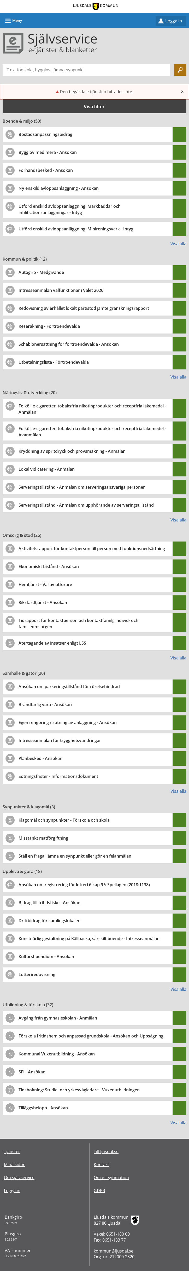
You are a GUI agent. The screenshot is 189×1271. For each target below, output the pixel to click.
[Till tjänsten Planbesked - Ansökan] (42, 758)
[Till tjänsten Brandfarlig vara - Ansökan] (47, 704)
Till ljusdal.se (106, 1151)
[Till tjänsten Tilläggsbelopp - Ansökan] (45, 1108)
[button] (94, 106)
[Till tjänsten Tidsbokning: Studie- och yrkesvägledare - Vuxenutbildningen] (81, 1090)
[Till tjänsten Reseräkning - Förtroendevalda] (51, 326)
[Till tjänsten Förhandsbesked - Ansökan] (48, 170)
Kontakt (101, 1164)
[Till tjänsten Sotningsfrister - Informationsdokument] (60, 776)
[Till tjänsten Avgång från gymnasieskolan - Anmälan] (60, 1018)
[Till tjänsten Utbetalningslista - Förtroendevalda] (56, 362)
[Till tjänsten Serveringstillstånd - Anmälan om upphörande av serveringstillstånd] (88, 505)
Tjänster (12, 1151)
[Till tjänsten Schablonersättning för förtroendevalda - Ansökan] (71, 344)
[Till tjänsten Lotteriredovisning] (39, 974)
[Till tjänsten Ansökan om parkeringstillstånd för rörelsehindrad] (71, 686)
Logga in (173, 21)
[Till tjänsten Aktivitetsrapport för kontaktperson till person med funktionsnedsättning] (94, 548)
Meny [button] (12, 20)
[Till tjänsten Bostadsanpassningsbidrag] (47, 134)
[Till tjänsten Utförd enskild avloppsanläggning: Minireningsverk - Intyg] (78, 229)
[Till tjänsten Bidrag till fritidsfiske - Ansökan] (51, 902)
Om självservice (19, 1177)
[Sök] (180, 70)
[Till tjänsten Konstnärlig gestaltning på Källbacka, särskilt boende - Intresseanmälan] (91, 938)
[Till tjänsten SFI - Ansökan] (34, 1072)
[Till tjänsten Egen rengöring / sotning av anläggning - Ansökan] (70, 722)
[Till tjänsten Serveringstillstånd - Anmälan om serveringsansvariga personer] (84, 487)
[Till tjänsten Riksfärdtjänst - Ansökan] (45, 602)
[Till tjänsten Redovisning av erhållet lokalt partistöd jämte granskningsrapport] (86, 308)
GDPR (99, 1190)
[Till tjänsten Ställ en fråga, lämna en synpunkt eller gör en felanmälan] (77, 856)
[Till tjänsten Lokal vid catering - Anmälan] (49, 469)
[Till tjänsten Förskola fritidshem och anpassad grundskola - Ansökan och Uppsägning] (93, 1036)
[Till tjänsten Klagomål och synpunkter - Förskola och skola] (66, 820)
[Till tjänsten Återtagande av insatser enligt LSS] (54, 643)
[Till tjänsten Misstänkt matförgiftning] (45, 838)
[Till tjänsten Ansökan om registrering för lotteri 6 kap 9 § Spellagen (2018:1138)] (86, 885)
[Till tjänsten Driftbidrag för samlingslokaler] (51, 920)
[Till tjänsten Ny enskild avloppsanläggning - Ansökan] (61, 188)
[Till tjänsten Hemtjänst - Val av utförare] (47, 584)
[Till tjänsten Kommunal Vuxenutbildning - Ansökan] (59, 1054)
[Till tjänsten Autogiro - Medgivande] (43, 272)
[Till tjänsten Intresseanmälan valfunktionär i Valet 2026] (63, 290)
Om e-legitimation (111, 1177)
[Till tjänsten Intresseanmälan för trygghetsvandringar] (62, 740)
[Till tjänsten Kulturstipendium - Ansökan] (48, 956)
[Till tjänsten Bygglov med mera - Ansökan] (50, 152)
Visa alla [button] (178, 244)
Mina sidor (14, 1164)
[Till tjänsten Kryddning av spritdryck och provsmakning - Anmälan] (74, 451)
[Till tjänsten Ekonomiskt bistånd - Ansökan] (51, 566)
